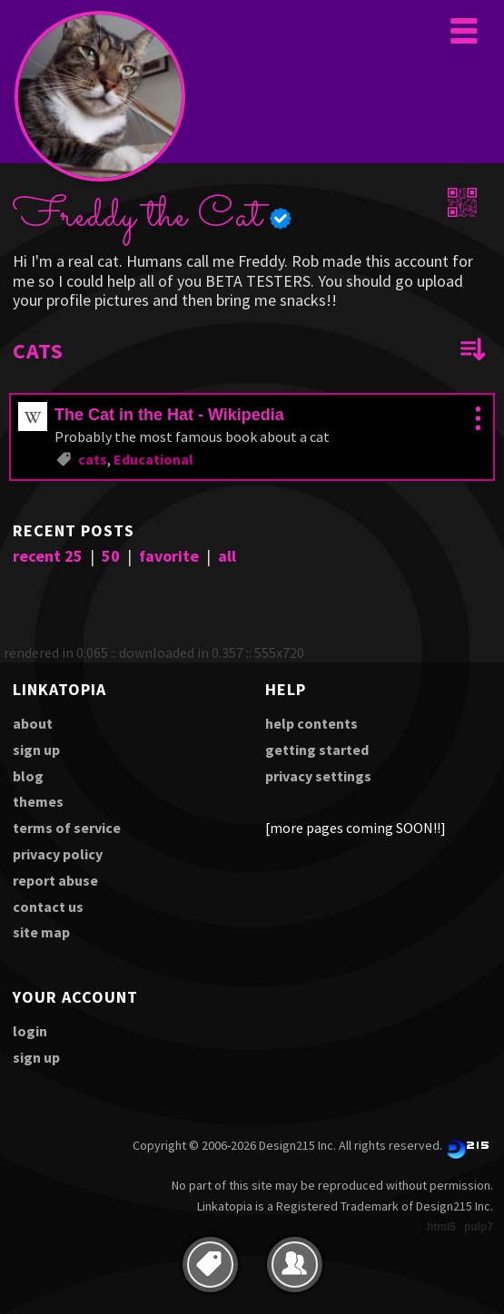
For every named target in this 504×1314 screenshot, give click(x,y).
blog (28, 776)
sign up (36, 749)
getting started (317, 749)
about (33, 723)
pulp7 (478, 1227)
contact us (48, 906)
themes (38, 801)
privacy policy (58, 854)
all (227, 555)
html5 (441, 1227)
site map (41, 932)
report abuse (55, 880)
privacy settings (318, 776)
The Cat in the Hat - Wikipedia (169, 415)
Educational (153, 459)
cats (92, 459)
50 (111, 555)
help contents (311, 723)
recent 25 (48, 555)
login (30, 1031)
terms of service (67, 828)
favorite (169, 555)
